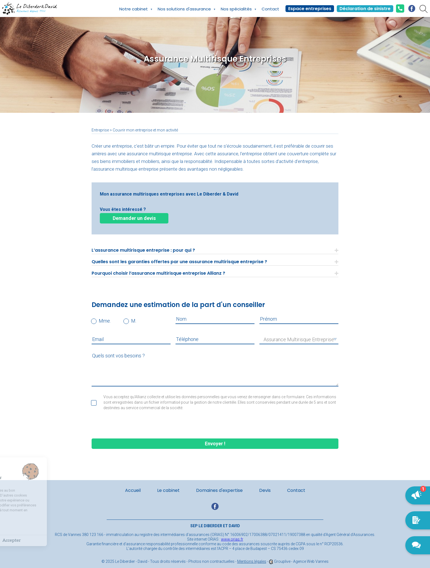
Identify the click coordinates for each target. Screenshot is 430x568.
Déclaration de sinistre (365, 8)
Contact (270, 9)
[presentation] (215, 425)
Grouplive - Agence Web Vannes (301, 561)
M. (133, 321)
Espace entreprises (309, 8)
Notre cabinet (133, 11)
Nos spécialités (236, 11)
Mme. (105, 321)
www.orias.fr (232, 539)
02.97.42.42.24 (400, 8)
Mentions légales (251, 561)
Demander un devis (134, 218)
